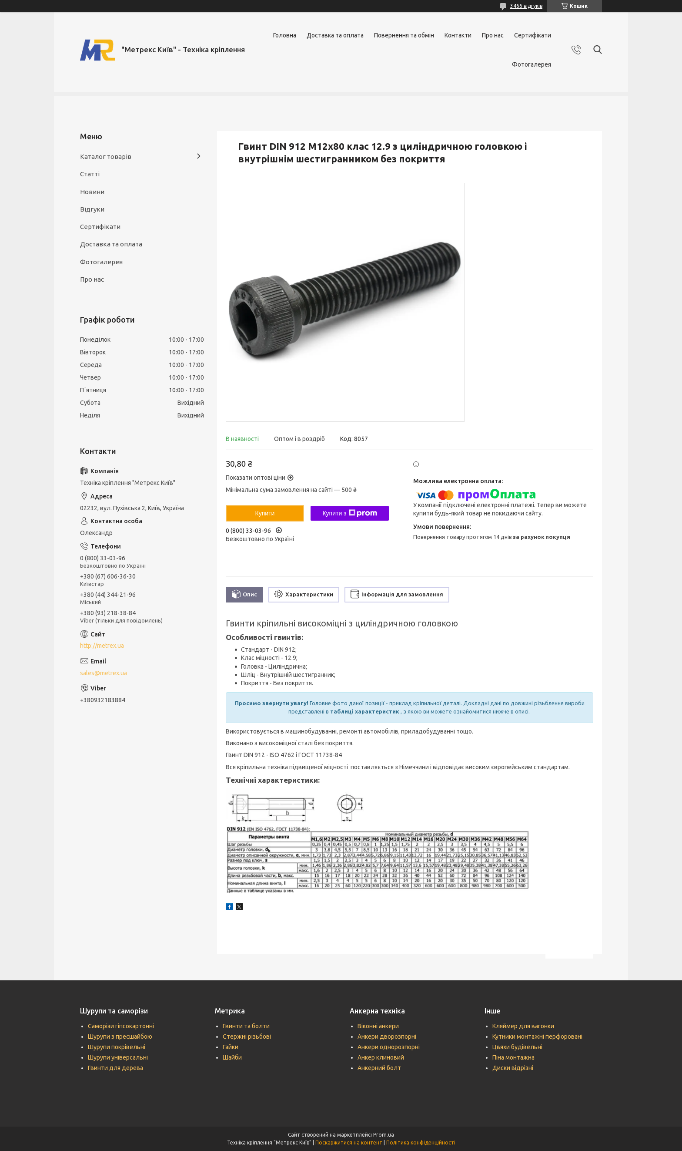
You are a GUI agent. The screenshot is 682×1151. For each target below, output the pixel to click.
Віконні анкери (378, 1026)
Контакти (458, 35)
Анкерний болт (379, 1067)
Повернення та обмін (404, 35)
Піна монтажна (513, 1057)
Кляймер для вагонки (523, 1026)
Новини (92, 191)
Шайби (232, 1057)
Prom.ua (383, 1135)
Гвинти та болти (246, 1026)
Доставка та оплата (335, 35)
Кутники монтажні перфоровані (537, 1036)
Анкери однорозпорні (389, 1046)
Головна (284, 35)
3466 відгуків (526, 6)
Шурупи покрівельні (116, 1046)
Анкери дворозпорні (387, 1036)
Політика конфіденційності (420, 1142)
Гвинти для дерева (115, 1067)
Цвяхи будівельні (517, 1046)
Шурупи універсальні (118, 1057)
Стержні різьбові (247, 1036)
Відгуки (92, 209)
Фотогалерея (531, 64)
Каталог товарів (105, 156)
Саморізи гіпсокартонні (121, 1026)
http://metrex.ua (102, 645)
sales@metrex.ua (103, 673)
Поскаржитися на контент (348, 1142)
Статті (90, 174)
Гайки (230, 1046)
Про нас (493, 35)
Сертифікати (532, 35)
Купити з (349, 513)
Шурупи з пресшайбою (120, 1036)
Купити (265, 513)
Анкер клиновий (381, 1057)
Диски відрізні (512, 1067)
